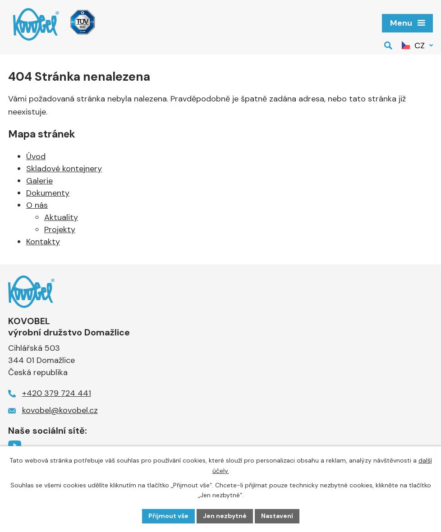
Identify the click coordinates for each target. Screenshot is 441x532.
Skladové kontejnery (64, 168)
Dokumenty (47, 193)
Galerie (39, 180)
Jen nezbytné (225, 516)
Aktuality (61, 217)
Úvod (36, 156)
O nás (37, 205)
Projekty (59, 229)
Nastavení (277, 516)
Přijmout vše (168, 516)
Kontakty (43, 241)
